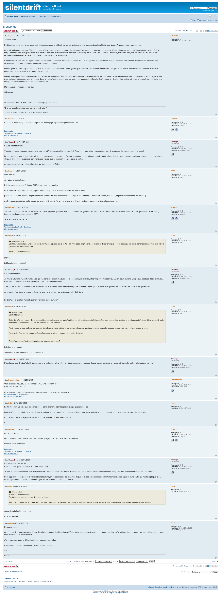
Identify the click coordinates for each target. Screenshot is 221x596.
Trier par (124, 561)
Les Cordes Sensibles (23, 133)
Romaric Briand (13, 380)
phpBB (103, 591)
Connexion (213, 20)
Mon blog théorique (11, 135)
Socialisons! (56, 16)
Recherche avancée (210, 10)
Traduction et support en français (103, 593)
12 (216, 30)
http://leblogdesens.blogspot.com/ (16, 394)
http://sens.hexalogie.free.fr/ (14, 396)
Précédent (8, 561)
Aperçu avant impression (210, 15)
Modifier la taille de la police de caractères (214, 15)
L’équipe (151, 587)
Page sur (189, 30)
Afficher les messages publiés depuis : (90, 561)
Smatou (11, 523)
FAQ (194, 20)
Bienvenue (10, 26)
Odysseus (11, 36)
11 (213, 30)
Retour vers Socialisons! (13, 572)
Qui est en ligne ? (10, 578)
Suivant (213, 561)
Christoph (11, 142)
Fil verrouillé (11, 31)
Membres (202, 20)
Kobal (10, 403)
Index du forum (12, 16)
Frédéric (11, 119)
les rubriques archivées (28, 16)
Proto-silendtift (44, 16)
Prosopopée (8, 131)
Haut (216, 114)
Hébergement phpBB (121, 593)
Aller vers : (183, 572)
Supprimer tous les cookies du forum (168, 587)
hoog (10, 171)
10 (210, 30)
